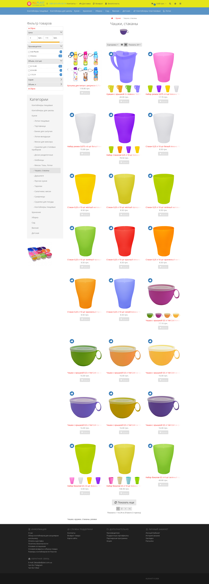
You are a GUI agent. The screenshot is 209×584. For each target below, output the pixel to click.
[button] (159, 3)
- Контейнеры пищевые (44, 207)
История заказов (153, 535)
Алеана (33, 56)
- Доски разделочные (42, 155)
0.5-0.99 (34, 70)
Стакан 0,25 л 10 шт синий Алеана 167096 (125, 312)
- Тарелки (37, 186)
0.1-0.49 (34, 66)
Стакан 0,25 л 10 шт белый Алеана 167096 (165, 146)
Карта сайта (72, 538)
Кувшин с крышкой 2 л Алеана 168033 (124, 94)
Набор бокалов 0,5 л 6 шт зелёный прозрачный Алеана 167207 (175, 477)
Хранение (88, 11)
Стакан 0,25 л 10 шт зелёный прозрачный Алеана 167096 (93, 259)
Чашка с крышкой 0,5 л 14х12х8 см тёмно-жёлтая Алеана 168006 (136, 425)
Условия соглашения (37, 546)
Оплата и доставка (36, 541)
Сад (108, 11)
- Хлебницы (38, 160)
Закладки (149, 538)
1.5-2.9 (33, 74)
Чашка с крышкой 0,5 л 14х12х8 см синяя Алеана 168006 (93, 425)
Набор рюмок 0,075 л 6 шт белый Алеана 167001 (89, 146)
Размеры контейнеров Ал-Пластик (42, 551)
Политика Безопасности (38, 543)
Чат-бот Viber (33, 568)
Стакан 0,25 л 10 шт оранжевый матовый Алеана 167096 (172, 259)
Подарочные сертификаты (118, 535)
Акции (109, 541)
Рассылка (149, 541)
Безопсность (112, 3)
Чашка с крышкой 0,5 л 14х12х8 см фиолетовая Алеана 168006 (174, 425)
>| (130, 508)
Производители (113, 533)
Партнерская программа (117, 538)
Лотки (167, 11)
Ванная (116, 11)
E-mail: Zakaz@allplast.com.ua (40, 562)
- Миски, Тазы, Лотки (42, 165)
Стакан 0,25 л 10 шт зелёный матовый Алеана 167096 (170, 207)
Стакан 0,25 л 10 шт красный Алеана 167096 (126, 259)
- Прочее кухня (39, 181)
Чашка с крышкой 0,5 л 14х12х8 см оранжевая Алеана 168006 (134, 372)
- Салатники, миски (41, 191)
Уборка (99, 11)
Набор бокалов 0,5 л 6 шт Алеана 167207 (86, 486)
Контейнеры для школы (61, 11)
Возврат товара (73, 535)
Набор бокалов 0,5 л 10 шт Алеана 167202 (125, 486)
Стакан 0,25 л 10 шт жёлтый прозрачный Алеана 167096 (132, 207)
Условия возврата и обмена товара (42, 549)
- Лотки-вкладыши (41, 136)
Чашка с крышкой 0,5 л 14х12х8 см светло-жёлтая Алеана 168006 (176, 372)
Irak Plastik (35, 52)
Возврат (98, 3)
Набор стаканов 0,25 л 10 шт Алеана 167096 (126, 155)
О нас (30, 533)
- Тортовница (39, 126)
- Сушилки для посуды (43, 202)
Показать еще (124, 502)
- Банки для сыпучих (42, 131)
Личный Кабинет (153, 533)
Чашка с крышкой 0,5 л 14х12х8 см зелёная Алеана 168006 (94, 372)
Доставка (85, 3)
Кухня (77, 11)
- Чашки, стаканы (40, 170)
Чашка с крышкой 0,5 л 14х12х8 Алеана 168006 (167, 320)
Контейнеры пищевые (37, 11)
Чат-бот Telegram (35, 565)
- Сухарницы (38, 196)
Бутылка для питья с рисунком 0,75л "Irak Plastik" (90, 85)
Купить (85, 93)
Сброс (31, 28)
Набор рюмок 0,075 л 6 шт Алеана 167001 (165, 94)
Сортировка (113, 45)
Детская (127, 11)
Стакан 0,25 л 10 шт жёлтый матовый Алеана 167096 (91, 207)
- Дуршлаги (38, 175)
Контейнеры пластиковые (147, 11)
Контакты (71, 533)
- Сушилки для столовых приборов (44, 148)
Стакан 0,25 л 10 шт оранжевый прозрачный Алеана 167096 (95, 312)
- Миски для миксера (42, 141)
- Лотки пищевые (40, 121)
